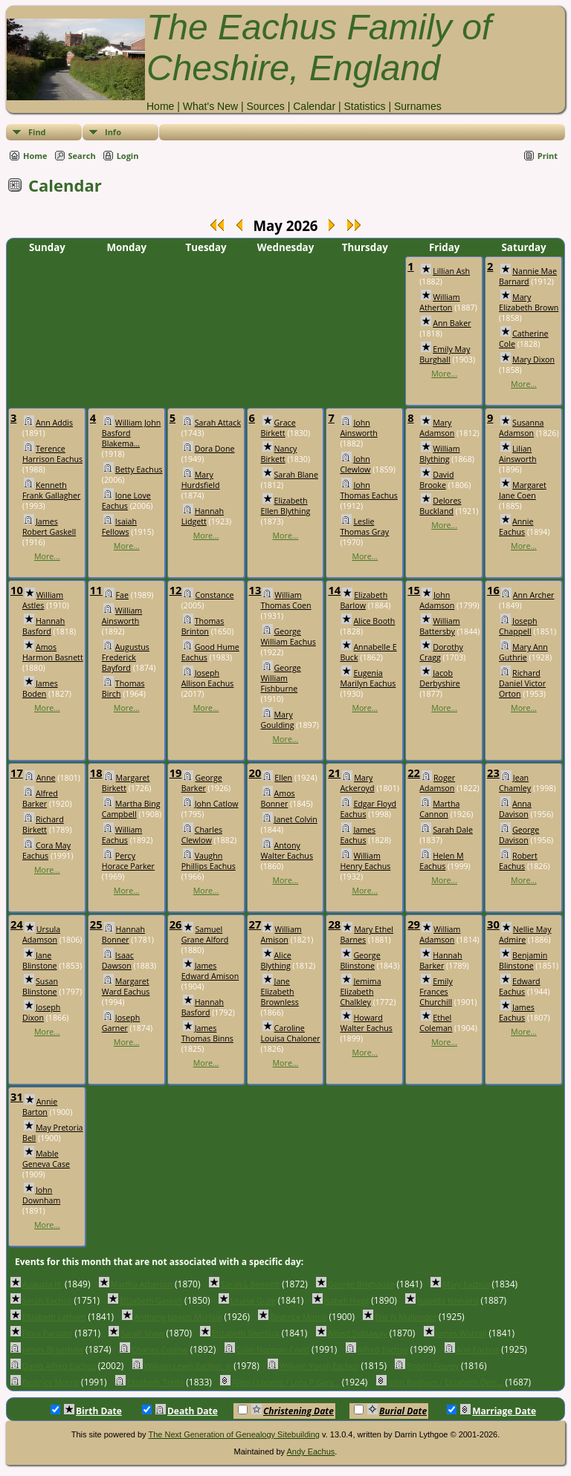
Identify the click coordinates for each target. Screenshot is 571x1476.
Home (160, 106)
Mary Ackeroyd (357, 783)
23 (493, 772)
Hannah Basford (43, 626)
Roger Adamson (437, 783)
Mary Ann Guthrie (523, 652)
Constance (214, 595)
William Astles (42, 600)
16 (493, 589)
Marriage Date (491, 1410)
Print (548, 155)
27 (255, 924)
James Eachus (357, 835)
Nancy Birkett (279, 453)
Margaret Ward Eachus (126, 986)
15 (413, 589)
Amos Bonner (278, 798)
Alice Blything (276, 960)
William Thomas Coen (286, 600)
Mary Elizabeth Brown (528, 302)
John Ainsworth (358, 427)
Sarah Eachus (46, 1300)
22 (413, 772)
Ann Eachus (478, 1350)
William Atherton (439, 302)
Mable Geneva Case (46, 1158)
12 (176, 589)
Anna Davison (515, 809)
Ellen (283, 778)
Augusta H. (42, 1284)
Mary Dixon (533, 359)
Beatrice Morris (298, 1317)
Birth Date (86, 1410)
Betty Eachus (139, 469)
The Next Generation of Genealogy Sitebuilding (234, 1434)
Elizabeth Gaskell (151, 1300)
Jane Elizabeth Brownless (280, 991)
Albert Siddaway (357, 1333)
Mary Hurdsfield (200, 479)
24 (16, 924)
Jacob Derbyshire (439, 678)
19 (176, 772)
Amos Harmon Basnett (52, 652)
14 (334, 589)
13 (255, 589)
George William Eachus (288, 636)
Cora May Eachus (46, 850)
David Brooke (436, 479)
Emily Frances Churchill (436, 991)
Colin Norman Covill (272, 1350)
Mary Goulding (277, 719)
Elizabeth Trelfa (155, 1382)
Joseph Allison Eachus (207, 678)
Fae (122, 595)
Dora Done (215, 448)
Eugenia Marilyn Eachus (368, 678)
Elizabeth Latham (54, 1317)
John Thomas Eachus (369, 490)
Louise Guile (253, 1300)
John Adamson (436, 600)
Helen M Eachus (441, 861)
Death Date (180, 1410)
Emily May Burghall (444, 354)
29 (413, 924)
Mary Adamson (436, 427)
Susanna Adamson (521, 427)
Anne (46, 778)
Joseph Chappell (518, 626)
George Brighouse (361, 1284)
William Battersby (439, 626)
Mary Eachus (465, 1284)
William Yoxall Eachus (319, 1366)
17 (16, 772)
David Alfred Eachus (59, 1366)
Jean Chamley (515, 783)
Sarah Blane (296, 474)
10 (16, 589)
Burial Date (390, 1410)
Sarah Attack (218, 422)
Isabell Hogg (346, 1300)
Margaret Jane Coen (522, 490)
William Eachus (122, 835)
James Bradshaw (52, 1350)
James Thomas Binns (207, 1033)
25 (96, 924)
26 (176, 924)
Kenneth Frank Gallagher (51, 490)
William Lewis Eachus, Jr (187, 1366)
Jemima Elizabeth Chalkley (360, 991)
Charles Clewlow (201, 835)
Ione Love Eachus (126, 500)
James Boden (40, 688)
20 (255, 772)
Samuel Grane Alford (205, 934)
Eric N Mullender (405, 1317)
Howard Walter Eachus (366, 1022)
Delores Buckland (440, 505)
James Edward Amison (210, 970)
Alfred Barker (40, 798)
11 (96, 589)
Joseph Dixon (41, 1012)
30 (493, 924)
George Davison (519, 835)
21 (334, 772)
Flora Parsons (47, 1333)
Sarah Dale (453, 830)
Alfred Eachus (383, 1350)
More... (444, 373)
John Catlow (217, 804)
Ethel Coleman (435, 1022)
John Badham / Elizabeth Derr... (445, 1382)
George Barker (201, 783)
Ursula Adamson (41, 934)
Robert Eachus (518, 861)
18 (96, 772)
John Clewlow (355, 464)
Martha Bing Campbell (131, 809)
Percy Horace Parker (128, 861)
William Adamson (439, 934)
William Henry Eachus (365, 861)
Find (37, 131)
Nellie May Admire (525, 934)
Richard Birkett (43, 824)
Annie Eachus (516, 526)
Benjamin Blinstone (523, 960)
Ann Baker (452, 323)
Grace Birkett (278, 427)
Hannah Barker (440, 960)
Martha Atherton (141, 1284)
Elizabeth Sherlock (245, 1333)
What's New (210, 106)
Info (113, 131)
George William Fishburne (281, 678)
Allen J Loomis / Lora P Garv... (285, 1382)
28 (334, 924)
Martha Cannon (439, 809)
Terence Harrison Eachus (52, 453)
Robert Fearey (433, 1366)
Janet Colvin (295, 819)
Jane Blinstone (39, 960)
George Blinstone (360, 960)
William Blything (439, 453)
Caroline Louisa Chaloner (290, 1033)
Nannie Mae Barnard (528, 276)
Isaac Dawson (118, 960)
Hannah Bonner (123, 934)
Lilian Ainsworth (517, 453)
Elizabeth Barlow (363, 600)
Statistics (364, 106)
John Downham (41, 1195)
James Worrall (461, 1333)
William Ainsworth (122, 615)
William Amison (281, 934)
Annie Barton (39, 1106)
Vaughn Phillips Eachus (208, 861)
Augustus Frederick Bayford (125, 657)
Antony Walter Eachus (287, 850)
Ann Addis (54, 422)
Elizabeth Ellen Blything (286, 505)
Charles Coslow (160, 1350)
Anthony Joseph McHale (178, 1317)
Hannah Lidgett (202, 516)
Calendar (314, 106)
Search (82, 155)
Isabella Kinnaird (447, 1300)
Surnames (418, 106)
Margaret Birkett (125, 783)
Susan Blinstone (40, 986)
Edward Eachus (520, 986)
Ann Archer (534, 595)
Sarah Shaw (142, 1333)
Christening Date (286, 1410)
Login (128, 155)
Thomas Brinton (203, 626)
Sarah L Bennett (250, 1284)
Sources (265, 106)
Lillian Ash (451, 271)
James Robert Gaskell (49, 526)
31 (16, 1096)
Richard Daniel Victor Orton (522, 683)
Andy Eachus (311, 1451)
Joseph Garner (121, 1022)
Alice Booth (374, 621)
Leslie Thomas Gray (364, 526)
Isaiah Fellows (119, 526)
